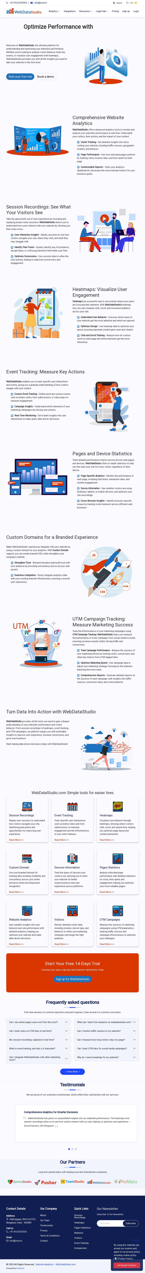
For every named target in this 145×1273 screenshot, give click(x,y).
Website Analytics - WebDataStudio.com (56, 1264)
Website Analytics (20, 919)
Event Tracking (63, 815)
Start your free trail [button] (20, 76)
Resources (85, 11)
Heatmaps (106, 815)
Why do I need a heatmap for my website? (98, 1057)
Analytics (54, 11)
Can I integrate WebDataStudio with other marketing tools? (34, 1058)
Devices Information (67, 867)
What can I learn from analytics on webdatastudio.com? (104, 1022)
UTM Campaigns (110, 919)
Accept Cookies (127, 1265)
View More (72, 1071)
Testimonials (46, 1225)
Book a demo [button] (45, 76)
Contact (44, 1241)
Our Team (45, 1220)
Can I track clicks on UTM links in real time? (30, 1031)
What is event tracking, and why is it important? (32, 1048)
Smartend (20, 1268)
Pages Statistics (110, 867)
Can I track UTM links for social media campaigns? (102, 1048)
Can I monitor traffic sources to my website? (99, 1031)
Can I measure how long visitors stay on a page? (101, 1039)
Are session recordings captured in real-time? (32, 1039)
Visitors (59, 919)
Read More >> (16, 839)
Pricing (115, 11)
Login (136, 11)
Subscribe (131, 1223)
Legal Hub (102, 11)
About (43, 1215)
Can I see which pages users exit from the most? (33, 1022)
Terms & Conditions (50, 1236)
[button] (69, 1149)
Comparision (80, 1248)
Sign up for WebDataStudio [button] (72, 979)
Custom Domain (19, 867)
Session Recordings (21, 815)
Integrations (70, 11)
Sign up (126, 11)
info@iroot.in (40, 2)
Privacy (44, 1231)
